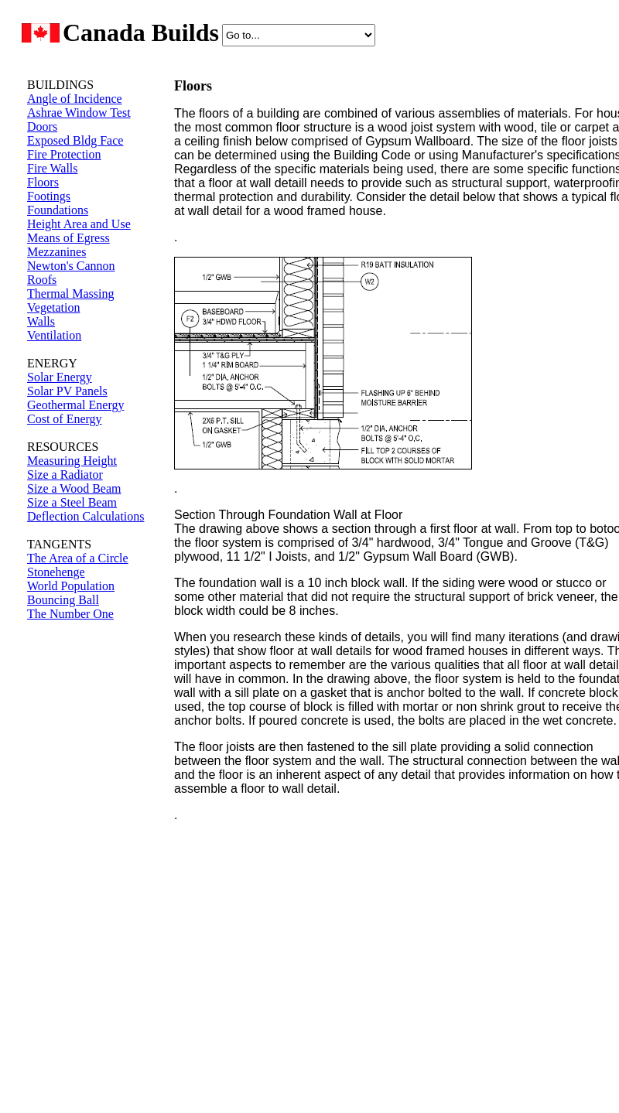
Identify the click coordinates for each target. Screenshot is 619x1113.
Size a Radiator (65, 474)
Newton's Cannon (71, 265)
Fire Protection (64, 154)
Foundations (57, 210)
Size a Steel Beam (72, 502)
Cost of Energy (64, 418)
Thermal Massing (70, 293)
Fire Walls (52, 168)
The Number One (70, 613)
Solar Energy (59, 377)
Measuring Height (72, 460)
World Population (71, 585)
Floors (43, 182)
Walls (41, 321)
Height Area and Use (79, 223)
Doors (42, 126)
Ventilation (54, 335)
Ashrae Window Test (79, 112)
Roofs (41, 279)
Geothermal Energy (75, 404)
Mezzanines (56, 251)
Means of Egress (68, 237)
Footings (48, 196)
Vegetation (53, 307)
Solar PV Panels (67, 391)
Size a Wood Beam (74, 488)
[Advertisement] (73, 881)
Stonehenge (56, 572)
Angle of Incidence (74, 98)
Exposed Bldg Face (75, 140)
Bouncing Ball (63, 599)
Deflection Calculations (86, 516)
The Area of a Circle (77, 558)
